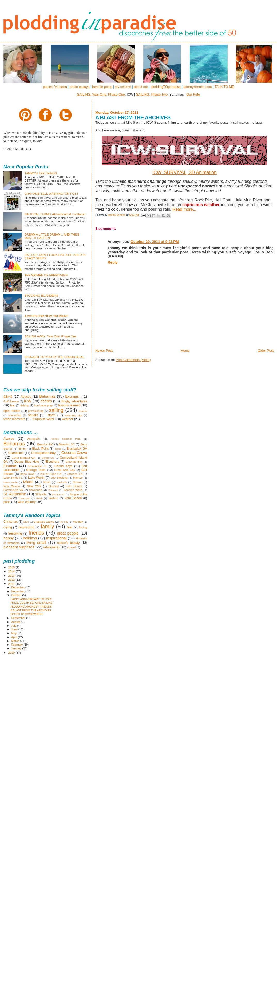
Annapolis (33, 438)
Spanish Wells (73, 489)
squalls (33, 415)
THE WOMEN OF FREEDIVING (46, 275)
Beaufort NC (45, 444)
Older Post (266, 350)
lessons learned (69, 405)
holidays (30, 538)
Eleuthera (52, 462)
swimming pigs (73, 415)
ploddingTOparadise (166, 87)
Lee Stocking (59, 477)
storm (52, 415)
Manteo (78, 477)
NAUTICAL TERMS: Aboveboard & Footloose (55, 214)
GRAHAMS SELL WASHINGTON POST (51, 193)
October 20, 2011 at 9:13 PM (155, 242)
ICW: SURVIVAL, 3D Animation (184, 172)
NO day (63, 521)
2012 (11, 579)
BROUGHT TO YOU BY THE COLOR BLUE (54, 356)
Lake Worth (36, 478)
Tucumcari (24, 498)
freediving (15, 533)
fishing (24, 405)
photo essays (80, 87)
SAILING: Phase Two (152, 94)
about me (141, 87)
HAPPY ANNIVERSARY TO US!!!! (31, 599)
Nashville (62, 482)
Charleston (16, 453)
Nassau (77, 482)
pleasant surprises (18, 547)
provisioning (35, 410)
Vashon (53, 498)
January (16, 648)
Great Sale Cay (64, 470)
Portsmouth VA (13, 489)
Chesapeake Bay (43, 453)
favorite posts (102, 87)
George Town (35, 470)
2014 (11, 571)
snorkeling (14, 415)
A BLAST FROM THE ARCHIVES (30, 610)
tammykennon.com (198, 87)
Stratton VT (58, 494)
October (16, 595)
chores (46, 401)
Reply (113, 262)
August (16, 621)
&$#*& (7, 396)
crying (7, 527)
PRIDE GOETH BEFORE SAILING (31, 602)
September (18, 617)
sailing (56, 410)
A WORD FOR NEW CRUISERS (46, 316)
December (18, 587)
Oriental (54, 486)
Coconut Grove (74, 453)
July (14, 625)
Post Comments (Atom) (133, 360)
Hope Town (27, 473)
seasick (83, 411)
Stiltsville (40, 494)
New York (34, 486)
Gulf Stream (11, 401)
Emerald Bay (74, 461)
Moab (47, 482)
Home (185, 350)
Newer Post (104, 350)
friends (36, 533)
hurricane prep (43, 405)
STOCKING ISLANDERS (41, 295)
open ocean (11, 411)
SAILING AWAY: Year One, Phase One (51, 336)
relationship (51, 547)
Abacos (26, 396)
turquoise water (43, 419)
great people (68, 533)
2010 (11, 652)
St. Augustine (14, 494)
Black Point (40, 448)
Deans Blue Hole (26, 462)
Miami (28, 482)
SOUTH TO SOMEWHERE (26, 614)
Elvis (26, 521)
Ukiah (39, 498)
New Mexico (11, 486)
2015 (11, 567)
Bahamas (47, 396)
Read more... (184, 209)
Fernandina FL (37, 466)
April (14, 637)
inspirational (56, 538)
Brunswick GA (77, 448)
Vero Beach (73, 498)
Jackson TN (75, 473)
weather (67, 419)
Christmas (10, 521)
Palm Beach (74, 486)
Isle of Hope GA (50, 473)
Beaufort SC (67, 444)
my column (123, 87)
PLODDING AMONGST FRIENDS (31, 606)
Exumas (72, 396)
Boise (58, 448)
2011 (11, 583)
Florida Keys (63, 466)
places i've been (55, 87)
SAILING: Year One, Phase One (101, 94)
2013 (11, 575)
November (18, 591)
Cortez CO (48, 457)
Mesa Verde (10, 482)
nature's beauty (68, 543)
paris (6, 502)
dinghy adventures (74, 401)
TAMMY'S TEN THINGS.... (42, 173)
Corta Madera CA (23, 457)
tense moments (14, 419)
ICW (27, 401)
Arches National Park (65, 438)
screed (71, 547)
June (14, 629)
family (47, 526)
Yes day (78, 521)
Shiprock (53, 490)
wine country (27, 502)
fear (12, 405)
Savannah (35, 489)
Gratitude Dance (43, 521)
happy (8, 538)
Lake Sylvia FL (13, 477)
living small (36, 542)
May (14, 633)
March (15, 640)
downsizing (26, 527)
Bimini (22, 448)
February (17, 644)
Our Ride (193, 94)
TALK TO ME (224, 87)
